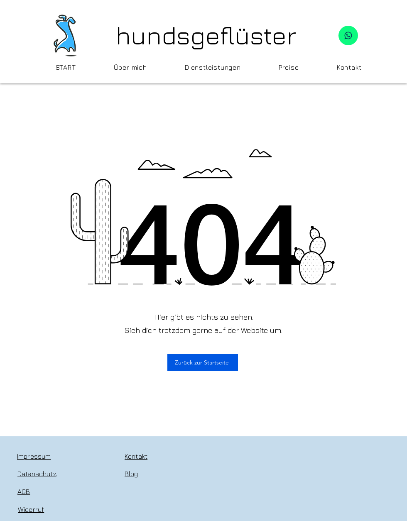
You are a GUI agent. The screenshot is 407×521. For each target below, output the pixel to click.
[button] (212, 67)
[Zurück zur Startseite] (202, 362)
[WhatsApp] (348, 35)
